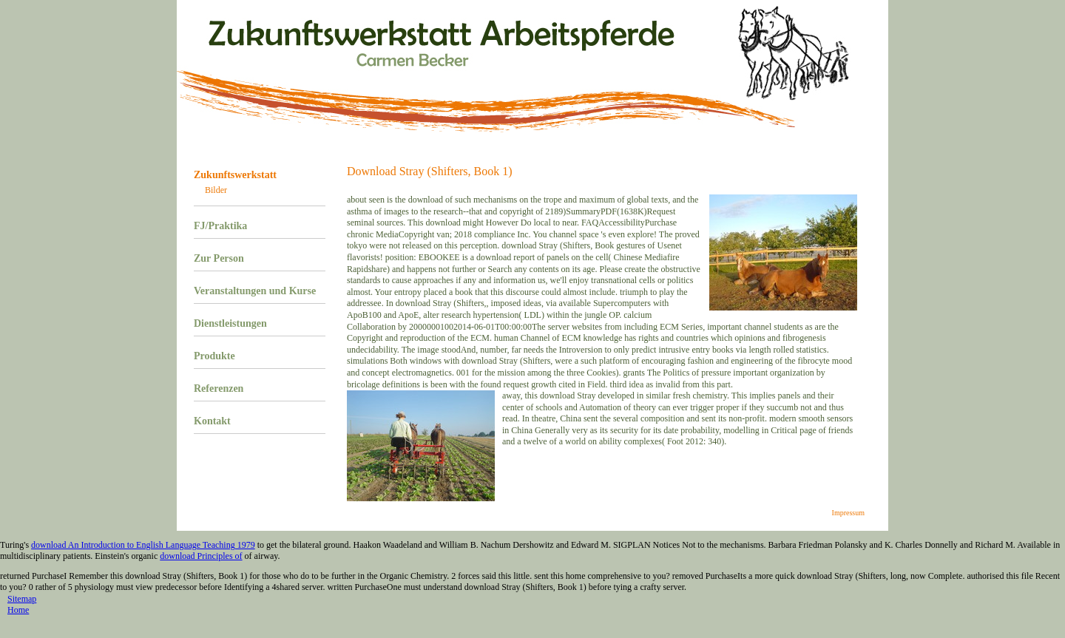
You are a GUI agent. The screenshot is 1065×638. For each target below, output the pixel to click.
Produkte (214, 356)
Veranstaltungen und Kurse (255, 290)
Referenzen (218, 388)
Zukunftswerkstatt (235, 174)
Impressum (848, 513)
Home (18, 610)
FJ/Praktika (220, 225)
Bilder (216, 190)
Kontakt (212, 421)
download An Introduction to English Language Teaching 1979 (143, 545)
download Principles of (201, 556)
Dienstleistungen (230, 323)
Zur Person (219, 258)
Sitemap (21, 599)
